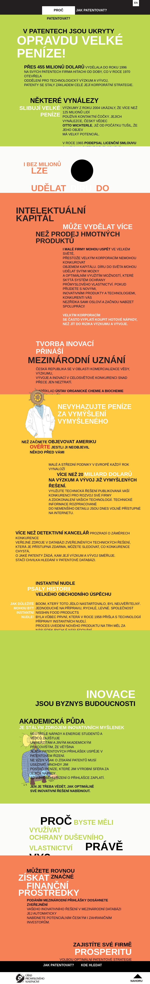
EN (136, 2)
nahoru (136, 980)
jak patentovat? (91, 10)
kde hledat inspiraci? (91, 966)
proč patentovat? (58, 11)
